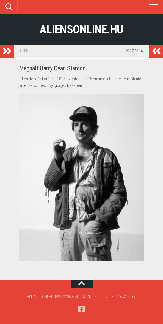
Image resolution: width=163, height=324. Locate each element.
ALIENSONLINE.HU (81, 29)
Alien (23, 51)
